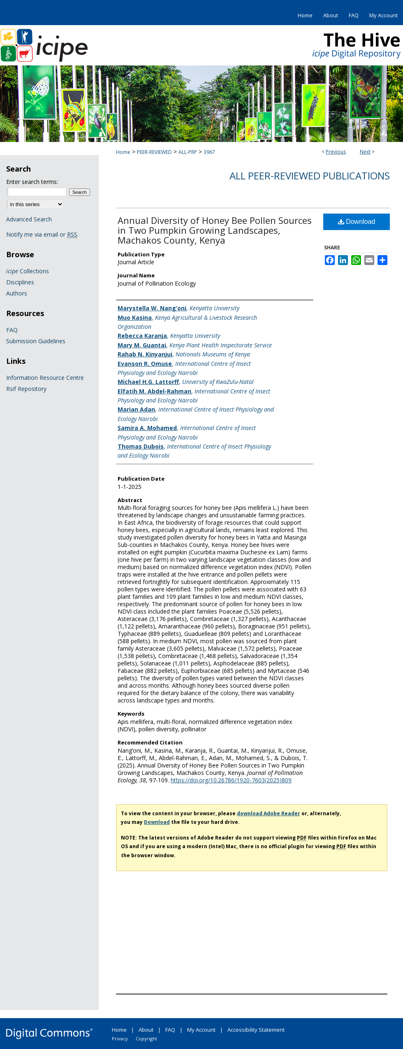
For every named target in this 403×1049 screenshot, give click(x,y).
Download (356, 221)
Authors (16, 293)
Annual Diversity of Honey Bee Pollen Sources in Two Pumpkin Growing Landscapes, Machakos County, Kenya (215, 230)
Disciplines (20, 282)
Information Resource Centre (45, 377)
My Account (201, 1029)
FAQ (12, 330)
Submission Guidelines (35, 341)
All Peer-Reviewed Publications (309, 175)
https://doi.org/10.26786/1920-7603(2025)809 (231, 780)
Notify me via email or (41, 234)
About (146, 1029)
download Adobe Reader (268, 813)
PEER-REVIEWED (154, 152)
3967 (209, 152)
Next (365, 151)
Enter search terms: (32, 182)
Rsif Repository (26, 389)
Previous (336, 151)
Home (123, 152)
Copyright (146, 1038)
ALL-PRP (187, 152)
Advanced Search (29, 219)
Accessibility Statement (256, 1029)
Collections (27, 271)
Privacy (120, 1038)
